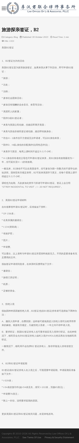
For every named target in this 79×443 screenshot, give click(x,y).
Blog (16, 37)
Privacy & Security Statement (59, 437)
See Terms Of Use (32, 437)
